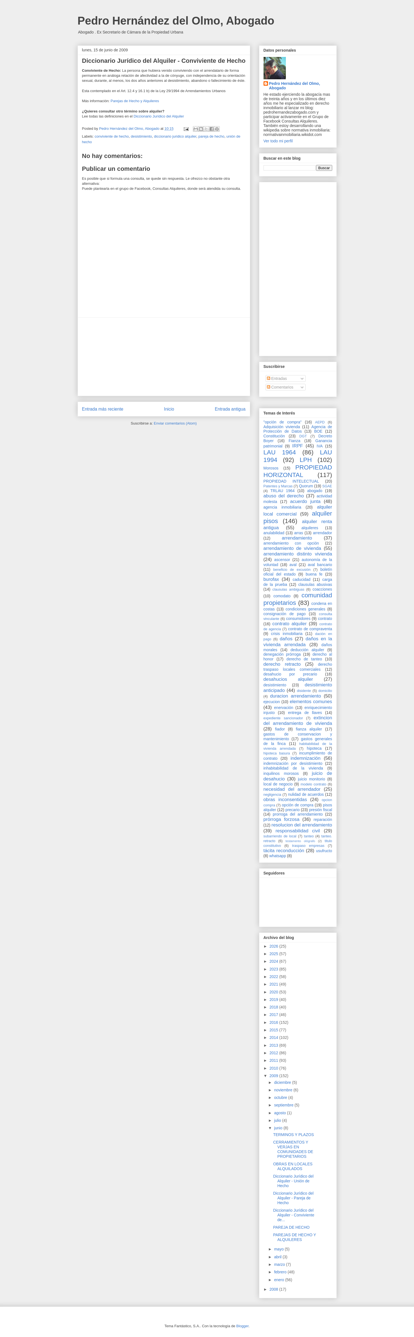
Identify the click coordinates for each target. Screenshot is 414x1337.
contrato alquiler (289, 623)
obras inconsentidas (285, 799)
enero (279, 1280)
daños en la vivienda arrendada (298, 641)
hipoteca (314, 748)
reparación (323, 819)
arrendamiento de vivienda (292, 548)
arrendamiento (297, 538)
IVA (320, 446)
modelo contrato (313, 784)
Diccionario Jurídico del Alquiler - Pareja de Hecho (293, 1198)
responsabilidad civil (298, 830)
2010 (274, 1068)
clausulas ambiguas (288, 589)
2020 (274, 992)
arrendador (322, 533)
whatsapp (277, 856)
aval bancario (320, 564)
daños (286, 638)
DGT (303, 436)
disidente (304, 691)
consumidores (298, 618)
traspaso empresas (308, 846)
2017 (274, 1014)
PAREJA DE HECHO (291, 1227)
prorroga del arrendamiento (298, 814)
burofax (271, 579)
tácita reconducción (284, 850)
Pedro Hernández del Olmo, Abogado (176, 21)
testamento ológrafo (300, 841)
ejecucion (272, 701)
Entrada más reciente (102, 409)
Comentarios (280, 387)
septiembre (284, 1105)
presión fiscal (320, 810)
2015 (274, 1030)
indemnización (305, 758)
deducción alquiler (307, 650)
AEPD (320, 422)
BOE (318, 431)
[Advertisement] (164, 357)
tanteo (309, 836)
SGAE (327, 486)
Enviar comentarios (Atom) (175, 423)
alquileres (309, 528)
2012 (274, 1053)
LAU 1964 (280, 452)
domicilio (325, 691)
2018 (274, 1007)
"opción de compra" (283, 422)
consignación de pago (285, 614)
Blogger (242, 1326)
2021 (274, 984)
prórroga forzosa (282, 819)
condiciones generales (305, 609)
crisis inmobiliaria (287, 633)
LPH (306, 459)
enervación (283, 707)
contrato (325, 618)
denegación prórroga (282, 654)
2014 (274, 1037)
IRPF (297, 446)
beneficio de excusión (292, 570)
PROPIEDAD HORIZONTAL (298, 471)
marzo (280, 1264)
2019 (274, 999)
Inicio (169, 409)
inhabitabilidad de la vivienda (293, 768)
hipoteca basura (277, 753)
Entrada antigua (230, 409)
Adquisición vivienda (282, 427)
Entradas (277, 378)
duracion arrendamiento (295, 696)
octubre (281, 1097)
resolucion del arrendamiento (302, 825)
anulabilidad (274, 533)
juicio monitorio (311, 779)
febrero (281, 1272)
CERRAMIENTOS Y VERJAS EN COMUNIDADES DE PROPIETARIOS (293, 1149)
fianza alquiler (309, 729)
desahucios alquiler (288, 679)
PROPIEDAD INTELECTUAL (291, 481)
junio (278, 1128)
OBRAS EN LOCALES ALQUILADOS (292, 1166)
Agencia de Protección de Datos (298, 429)
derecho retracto (282, 664)
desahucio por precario (290, 674)
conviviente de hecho (112, 136)
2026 (274, 946)
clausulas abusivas (315, 584)
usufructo (324, 851)
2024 (274, 961)
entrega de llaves (305, 712)
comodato (281, 596)
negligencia (272, 795)
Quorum (306, 486)
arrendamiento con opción (291, 543)
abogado (314, 490)
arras (298, 533)
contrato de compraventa (310, 629)
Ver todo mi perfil (278, 141)
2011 (274, 1060)
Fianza (294, 441)
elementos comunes (311, 701)
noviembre (283, 1090)
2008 (274, 1289)
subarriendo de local (280, 836)
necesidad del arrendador (292, 789)
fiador (280, 729)
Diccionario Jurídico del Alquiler (159, 116)
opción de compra (298, 805)
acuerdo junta (305, 501)
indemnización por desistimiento (293, 763)
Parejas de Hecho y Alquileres (135, 101)
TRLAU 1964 (282, 490)
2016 (274, 1022)
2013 (274, 1045)
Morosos (271, 468)
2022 (274, 976)
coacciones (322, 589)
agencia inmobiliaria (282, 507)
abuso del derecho (284, 496)
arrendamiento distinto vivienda (298, 554)
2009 (274, 1076)
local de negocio (278, 784)
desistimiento (141, 136)
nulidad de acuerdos (306, 794)
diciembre (283, 1082)
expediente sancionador (283, 718)
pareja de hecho (211, 136)
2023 (274, 969)
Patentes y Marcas (278, 486)
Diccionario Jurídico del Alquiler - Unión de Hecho (293, 1181)
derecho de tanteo (304, 659)
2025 (274, 954)
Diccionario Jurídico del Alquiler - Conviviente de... (293, 1215)
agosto (280, 1113)
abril (278, 1257)
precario (293, 810)
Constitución (274, 436)
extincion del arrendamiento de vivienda (298, 720)
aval (293, 564)
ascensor (282, 559)
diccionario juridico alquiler (175, 136)
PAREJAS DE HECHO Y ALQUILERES (294, 1237)
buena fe (314, 574)
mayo (279, 1249)
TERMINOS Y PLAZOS (293, 1134)
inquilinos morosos (281, 773)
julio (278, 1120)
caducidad (301, 579)
